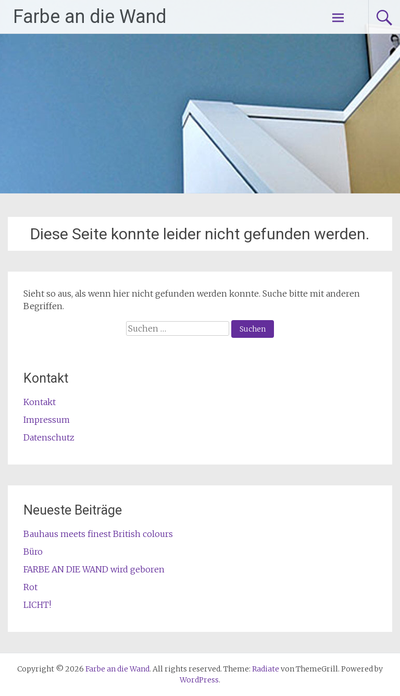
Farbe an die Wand (90, 17)
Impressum (46, 419)
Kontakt (39, 402)
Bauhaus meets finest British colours (98, 534)
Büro (33, 551)
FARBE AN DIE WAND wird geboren (94, 569)
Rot (30, 587)
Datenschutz (48, 437)
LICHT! (37, 605)
